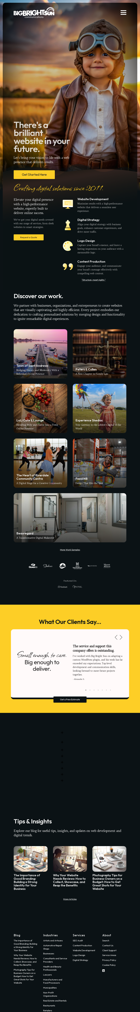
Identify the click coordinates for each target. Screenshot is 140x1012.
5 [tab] (102, 690)
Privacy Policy (109, 960)
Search (105, 940)
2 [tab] (90, 690)
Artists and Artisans (53, 940)
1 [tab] (85, 690)
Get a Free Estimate (70, 699)
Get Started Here (34, 174)
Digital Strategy (80, 960)
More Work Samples (70, 549)
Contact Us (107, 945)
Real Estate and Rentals (55, 1000)
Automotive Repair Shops (52, 947)
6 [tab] (106, 690)
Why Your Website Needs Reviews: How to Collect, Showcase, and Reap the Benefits (25, 960)
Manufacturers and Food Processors (52, 981)
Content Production (82, 945)
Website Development (84, 950)
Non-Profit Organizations (50, 994)
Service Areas (109, 955)
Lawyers (47, 974)
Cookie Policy (109, 964)
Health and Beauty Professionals (52, 968)
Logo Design (79, 955)
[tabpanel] (98, 662)
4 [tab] (98, 690)
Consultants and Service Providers (55, 960)
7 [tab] (110, 690)
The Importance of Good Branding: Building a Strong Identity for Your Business (25, 945)
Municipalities (50, 987)
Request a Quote (28, 237)
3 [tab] (94, 690)
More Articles (70, 899)
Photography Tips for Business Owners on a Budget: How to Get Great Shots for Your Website (24, 976)
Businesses (48, 953)
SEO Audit (78, 940)
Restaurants (49, 1005)
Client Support (109, 950)
